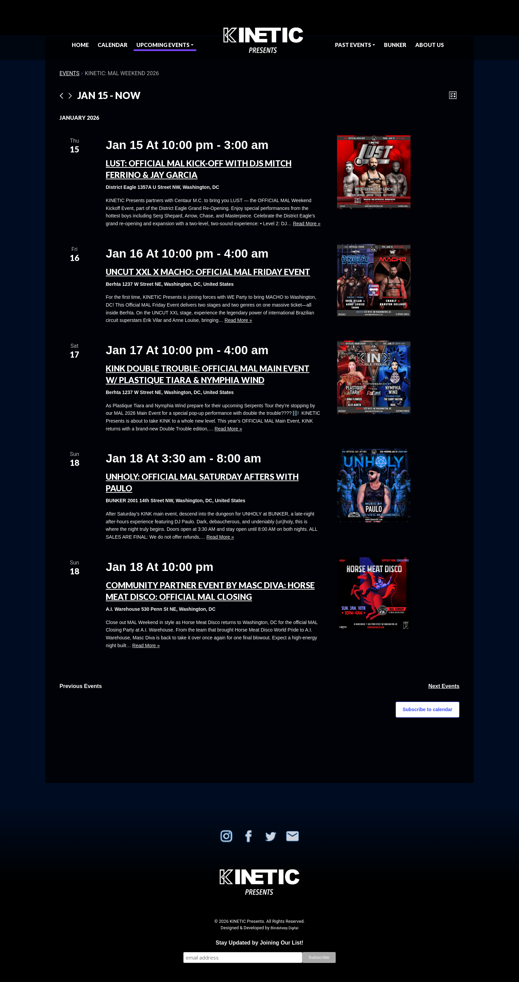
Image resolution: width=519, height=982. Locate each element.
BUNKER (395, 45)
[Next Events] (70, 96)
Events (69, 73)
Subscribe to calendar (427, 709)
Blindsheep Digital (284, 928)
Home (80, 45)
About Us (429, 45)
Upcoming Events (162, 45)
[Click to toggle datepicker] (108, 95)
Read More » (306, 223)
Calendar (113, 45)
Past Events (353, 45)
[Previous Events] (61, 96)
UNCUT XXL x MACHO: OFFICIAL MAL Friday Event (208, 272)
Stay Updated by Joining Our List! (259, 943)
